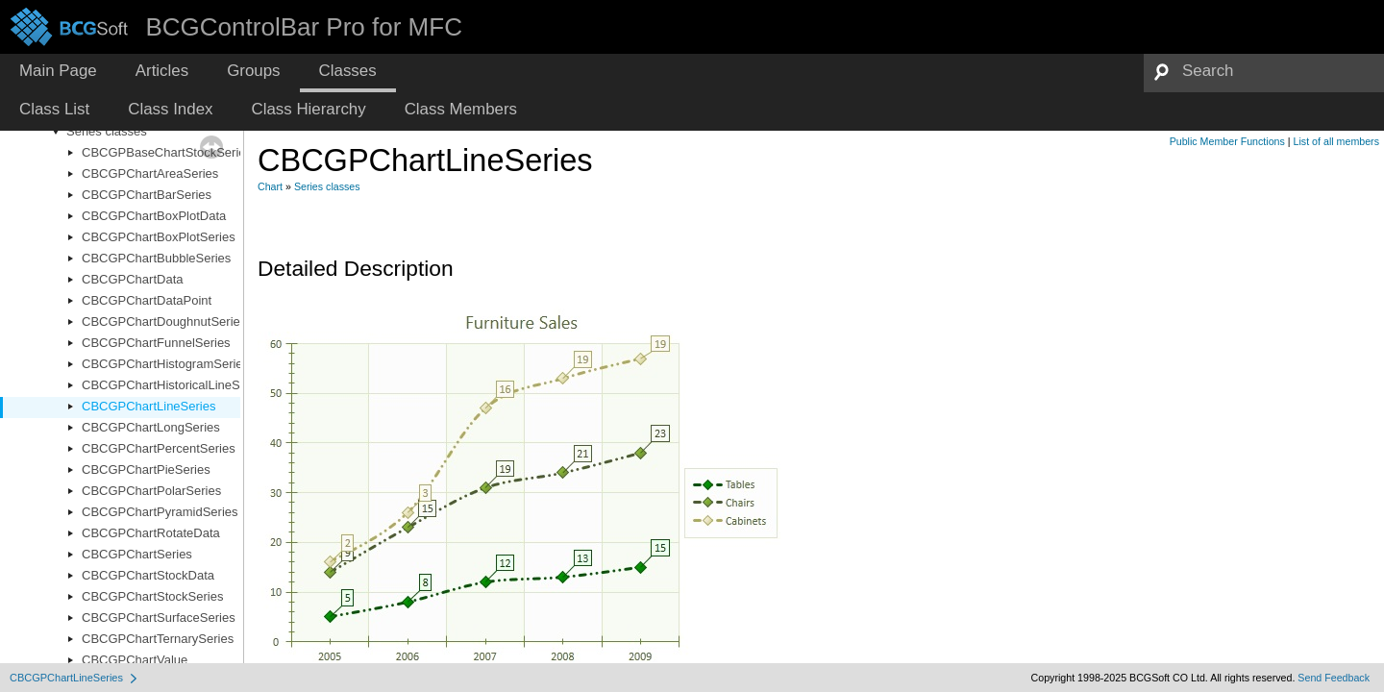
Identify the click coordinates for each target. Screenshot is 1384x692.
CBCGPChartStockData (148, 575)
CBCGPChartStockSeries (152, 596)
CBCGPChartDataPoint (146, 300)
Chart (270, 186)
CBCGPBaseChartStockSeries (167, 152)
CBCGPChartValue (134, 660)
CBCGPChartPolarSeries (151, 490)
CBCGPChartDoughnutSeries (164, 321)
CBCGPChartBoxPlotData (154, 216)
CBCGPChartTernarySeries (158, 638)
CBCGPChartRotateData (151, 533)
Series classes (106, 131)
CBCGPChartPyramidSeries (160, 512)
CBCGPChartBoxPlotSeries (158, 237)
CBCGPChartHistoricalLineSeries (174, 385)
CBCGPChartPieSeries (146, 469)
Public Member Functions (1227, 141)
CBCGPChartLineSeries (148, 406)
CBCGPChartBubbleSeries (156, 258)
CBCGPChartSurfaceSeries (158, 617)
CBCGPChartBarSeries (146, 194)
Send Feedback (1334, 677)
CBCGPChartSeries (137, 554)
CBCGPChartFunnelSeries (156, 342)
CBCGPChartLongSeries (151, 427)
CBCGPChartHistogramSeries (165, 364)
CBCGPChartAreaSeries (150, 173)
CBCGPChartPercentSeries (158, 448)
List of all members (1336, 141)
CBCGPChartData (132, 279)
